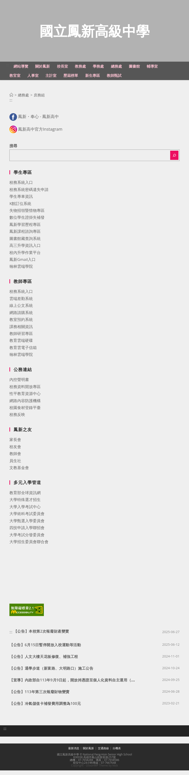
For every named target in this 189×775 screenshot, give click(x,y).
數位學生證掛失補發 (27, 223)
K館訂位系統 (20, 209)
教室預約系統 (21, 325)
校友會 (15, 452)
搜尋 (13, 151)
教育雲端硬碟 (21, 346)
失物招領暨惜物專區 (27, 216)
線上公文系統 (21, 311)
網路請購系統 (21, 318)
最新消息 (73, 753)
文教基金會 (19, 473)
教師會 (15, 459)
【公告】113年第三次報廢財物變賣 (39, 696)
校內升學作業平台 (25, 258)
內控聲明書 (19, 385)
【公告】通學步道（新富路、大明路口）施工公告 (51, 673)
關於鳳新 (88, 753)
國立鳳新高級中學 (94, 33)
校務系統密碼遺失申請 (28, 195)
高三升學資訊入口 (25, 251)
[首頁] (11, 100)
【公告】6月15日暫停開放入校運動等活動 (45, 649)
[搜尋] (174, 160)
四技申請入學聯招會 (27, 533)
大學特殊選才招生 (25, 505)
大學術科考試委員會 (27, 519)
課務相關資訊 (21, 332)
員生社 (15, 466)
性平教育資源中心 (25, 399)
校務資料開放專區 (25, 392)
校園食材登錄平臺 (25, 413)
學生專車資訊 (21, 202)
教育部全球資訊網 (25, 498)
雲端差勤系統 (21, 304)
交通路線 (103, 753)
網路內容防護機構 (25, 406)
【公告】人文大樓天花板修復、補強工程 (43, 661)
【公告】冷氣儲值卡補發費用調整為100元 (45, 708)
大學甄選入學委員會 (27, 526)
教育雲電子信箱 (23, 353)
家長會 (15, 445)
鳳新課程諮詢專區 (25, 237)
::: (7, 70)
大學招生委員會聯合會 (28, 547)
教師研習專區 (21, 339)
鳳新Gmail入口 (22, 265)
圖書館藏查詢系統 (25, 244)
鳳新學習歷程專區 (25, 230)
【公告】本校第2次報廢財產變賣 (41, 635)
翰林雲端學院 (21, 272)
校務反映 (17, 420)
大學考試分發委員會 (27, 540)
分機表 (117, 753)
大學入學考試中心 (25, 512)
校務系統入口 (21, 188)
